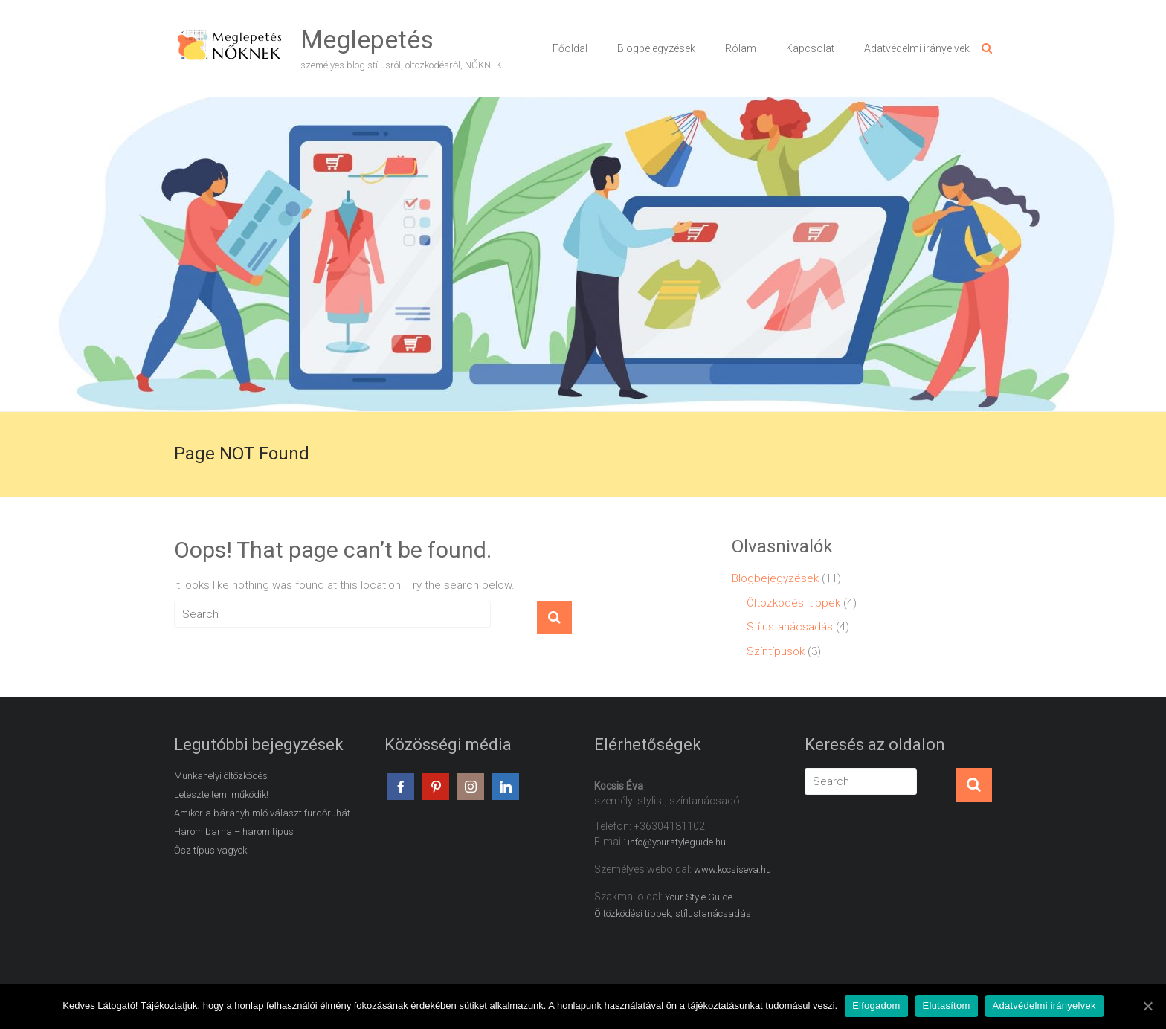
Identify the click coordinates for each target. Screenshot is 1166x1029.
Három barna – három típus (234, 831)
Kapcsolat (810, 48)
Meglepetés (367, 39)
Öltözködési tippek (793, 603)
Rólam (740, 48)
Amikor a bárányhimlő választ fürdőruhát (262, 813)
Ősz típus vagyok (210, 850)
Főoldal (570, 48)
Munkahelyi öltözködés (221, 775)
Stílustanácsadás (790, 626)
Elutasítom (946, 1005)
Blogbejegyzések (656, 48)
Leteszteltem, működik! (221, 794)
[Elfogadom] (1147, 1006)
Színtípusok (776, 651)
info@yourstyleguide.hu (677, 842)
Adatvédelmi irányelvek (917, 48)
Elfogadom (876, 1005)
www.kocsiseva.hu (732, 869)
